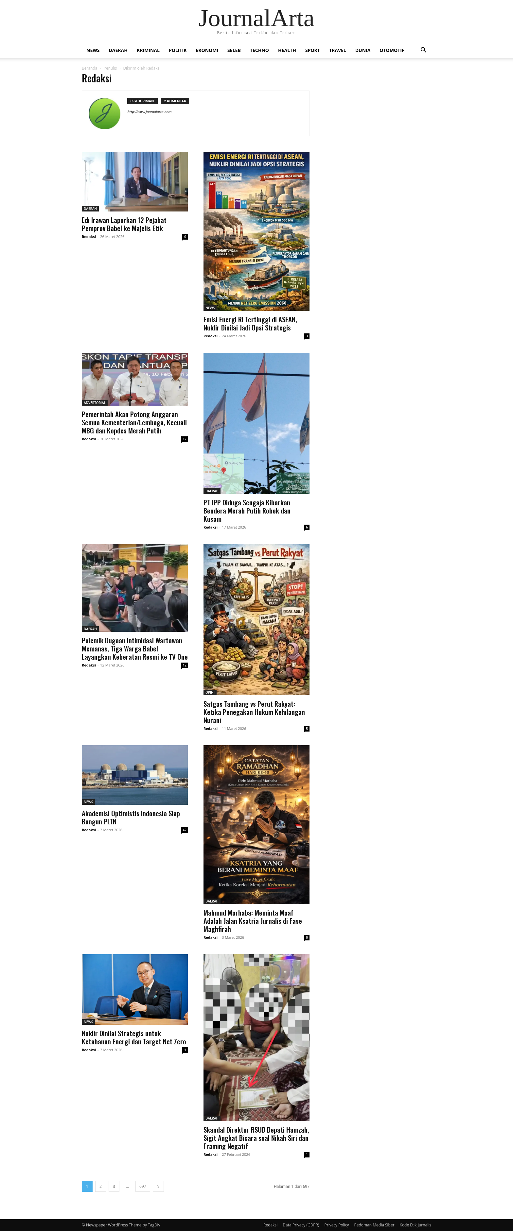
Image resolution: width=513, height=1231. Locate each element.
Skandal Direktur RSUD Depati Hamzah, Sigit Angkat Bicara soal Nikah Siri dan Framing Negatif (256, 1137)
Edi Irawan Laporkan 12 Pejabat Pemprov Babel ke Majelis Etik (124, 224)
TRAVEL (337, 50)
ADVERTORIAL (95, 402)
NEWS (92, 50)
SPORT (312, 50)
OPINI (210, 692)
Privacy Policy (337, 1225)
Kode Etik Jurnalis (415, 1225)
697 (142, 1186)
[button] (423, 51)
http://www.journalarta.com (149, 112)
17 (184, 439)
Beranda (89, 68)
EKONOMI (207, 50)
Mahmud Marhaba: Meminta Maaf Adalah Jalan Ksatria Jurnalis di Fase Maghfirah (252, 920)
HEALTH (287, 50)
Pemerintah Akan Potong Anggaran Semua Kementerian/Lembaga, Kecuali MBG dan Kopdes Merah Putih (134, 422)
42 (184, 830)
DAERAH (118, 50)
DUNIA (363, 50)
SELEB (234, 50)
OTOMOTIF (392, 50)
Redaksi (89, 236)
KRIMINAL (148, 50)
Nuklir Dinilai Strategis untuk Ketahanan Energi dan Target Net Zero (134, 1037)
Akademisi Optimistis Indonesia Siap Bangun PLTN (131, 817)
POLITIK (178, 50)
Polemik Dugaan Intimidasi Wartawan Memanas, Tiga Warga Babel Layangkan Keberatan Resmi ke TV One (135, 648)
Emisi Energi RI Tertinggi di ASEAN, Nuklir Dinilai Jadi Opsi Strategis (250, 323)
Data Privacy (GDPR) (301, 1225)
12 (184, 665)
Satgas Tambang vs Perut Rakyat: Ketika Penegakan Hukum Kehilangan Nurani (254, 712)
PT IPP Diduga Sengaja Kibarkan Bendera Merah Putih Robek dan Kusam (247, 510)
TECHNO (259, 50)
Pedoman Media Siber (374, 1225)
